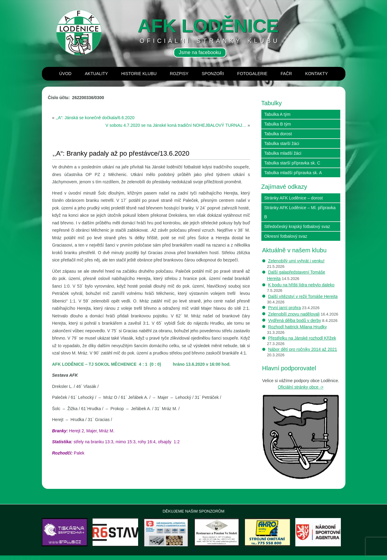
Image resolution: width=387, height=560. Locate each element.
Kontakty (316, 73)
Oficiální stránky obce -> (301, 387)
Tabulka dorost (278, 133)
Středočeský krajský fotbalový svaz (297, 226)
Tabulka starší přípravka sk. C (292, 163)
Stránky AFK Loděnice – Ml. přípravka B (300, 212)
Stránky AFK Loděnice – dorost (293, 197)
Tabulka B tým (277, 124)
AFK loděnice (208, 25)
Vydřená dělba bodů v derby (294, 320)
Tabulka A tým (277, 114)
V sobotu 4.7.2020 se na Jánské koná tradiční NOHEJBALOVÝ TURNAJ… (176, 125)
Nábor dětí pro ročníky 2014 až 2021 (302, 349)
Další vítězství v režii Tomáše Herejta (303, 296)
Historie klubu (138, 73)
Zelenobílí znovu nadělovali (294, 314)
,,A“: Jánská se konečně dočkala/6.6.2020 (95, 117)
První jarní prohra (284, 307)
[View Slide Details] (64, 532)
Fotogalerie (252, 73)
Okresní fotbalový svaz (285, 236)
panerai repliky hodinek (20, 557)
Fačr (286, 73)
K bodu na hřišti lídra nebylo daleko (301, 284)
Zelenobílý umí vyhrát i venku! (296, 260)
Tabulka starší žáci (281, 143)
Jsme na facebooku (200, 52)
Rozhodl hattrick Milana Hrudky (297, 326)
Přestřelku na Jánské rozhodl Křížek (302, 338)
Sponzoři (213, 73)
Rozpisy (179, 73)
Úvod (65, 73)
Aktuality (96, 73)
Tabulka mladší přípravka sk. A (293, 172)
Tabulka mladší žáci (282, 153)
